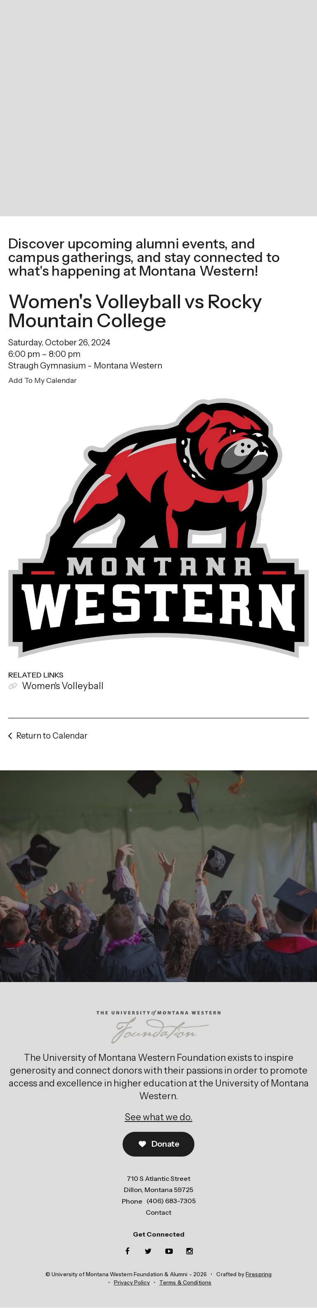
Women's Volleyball (63, 686)
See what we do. (158, 1117)
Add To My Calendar (42, 380)
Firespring (259, 1274)
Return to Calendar (52, 736)
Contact (158, 1212)
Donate (158, 1145)
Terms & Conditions (185, 1282)
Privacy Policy (132, 1282)
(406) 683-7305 (171, 1201)
